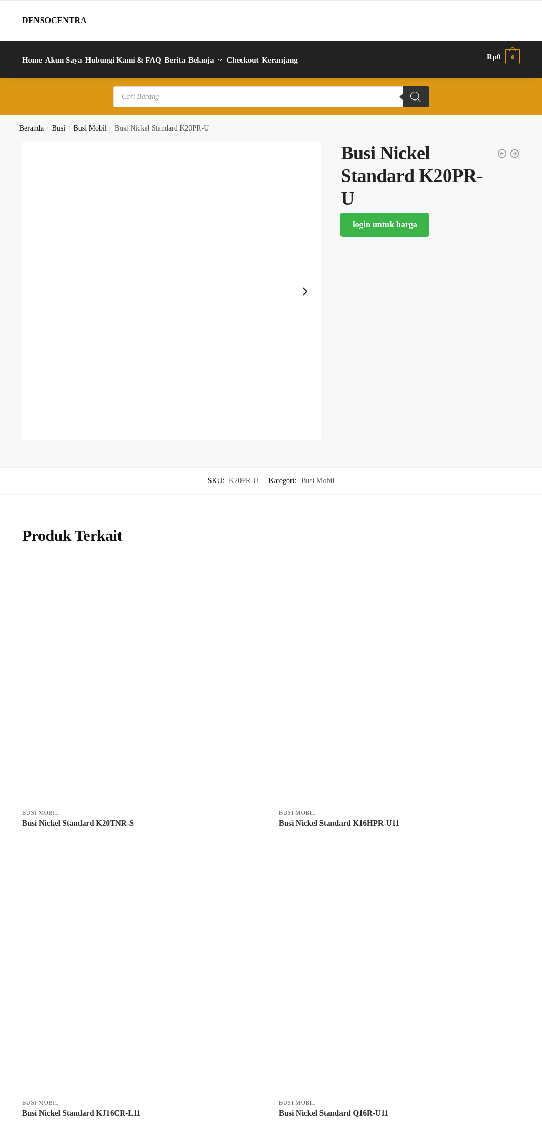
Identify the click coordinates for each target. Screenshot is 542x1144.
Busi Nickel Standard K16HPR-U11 (339, 817)
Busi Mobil (89, 122)
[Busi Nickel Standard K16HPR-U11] (399, 676)
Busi (59, 122)
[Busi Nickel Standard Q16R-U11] (399, 966)
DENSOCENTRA (54, 20)
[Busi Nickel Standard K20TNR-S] (142, 676)
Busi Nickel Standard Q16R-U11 (333, 1107)
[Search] (416, 91)
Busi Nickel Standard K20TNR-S (78, 817)
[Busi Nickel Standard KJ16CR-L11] (142, 966)
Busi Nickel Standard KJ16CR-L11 (81, 1107)
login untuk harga (385, 218)
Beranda (31, 122)
